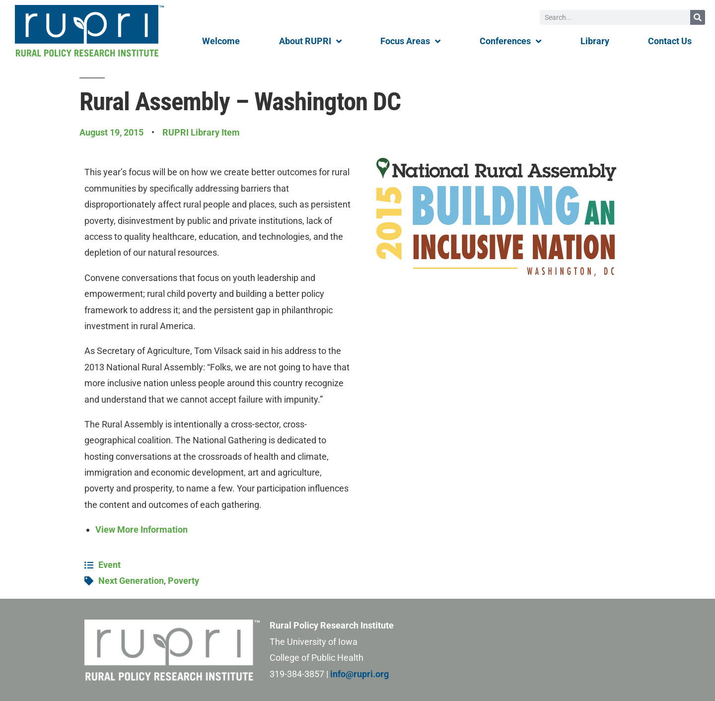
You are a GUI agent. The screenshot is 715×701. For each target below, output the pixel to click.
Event (109, 565)
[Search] (697, 17)
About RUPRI (310, 41)
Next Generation (131, 580)
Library (594, 41)
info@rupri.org (359, 674)
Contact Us (670, 41)
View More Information (141, 529)
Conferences (510, 41)
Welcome (221, 41)
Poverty (183, 580)
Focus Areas (410, 41)
